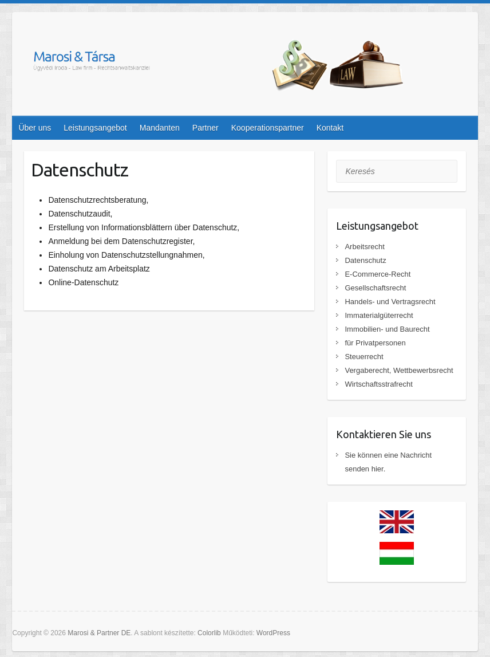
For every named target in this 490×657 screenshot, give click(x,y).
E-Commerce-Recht (377, 274)
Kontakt (330, 127)
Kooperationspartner (267, 127)
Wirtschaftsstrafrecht (378, 384)
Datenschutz (365, 260)
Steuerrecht (364, 356)
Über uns (34, 127)
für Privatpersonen (375, 343)
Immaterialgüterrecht (379, 315)
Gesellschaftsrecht (375, 288)
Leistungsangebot (95, 127)
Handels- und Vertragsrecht (390, 301)
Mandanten (160, 127)
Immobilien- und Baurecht (387, 329)
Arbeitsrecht (364, 246)
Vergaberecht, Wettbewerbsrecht (399, 370)
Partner (205, 127)
